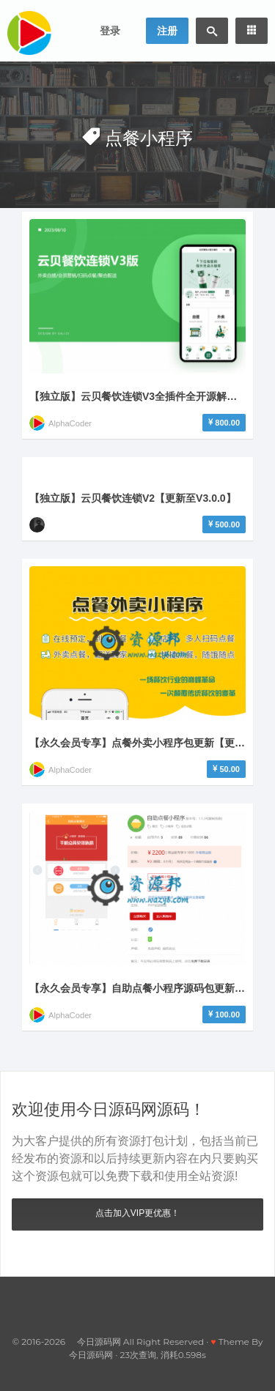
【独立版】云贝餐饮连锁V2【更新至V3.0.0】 (132, 498)
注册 (167, 31)
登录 (110, 31)
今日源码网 (91, 1354)
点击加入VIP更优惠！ (137, 1213)
